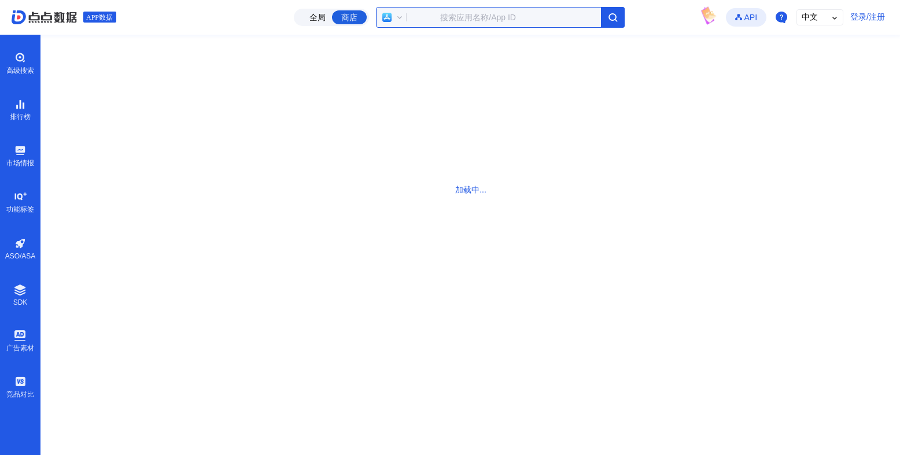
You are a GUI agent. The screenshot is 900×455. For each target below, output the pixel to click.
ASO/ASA (20, 249)
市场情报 (20, 155)
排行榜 (20, 109)
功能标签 (20, 201)
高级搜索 (20, 63)
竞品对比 (20, 386)
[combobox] (500, 17)
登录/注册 (867, 16)
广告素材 (20, 340)
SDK (20, 295)
